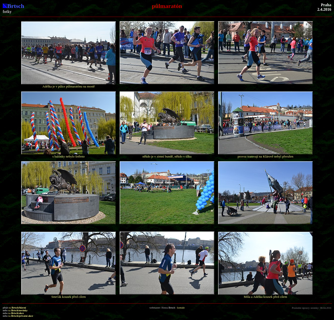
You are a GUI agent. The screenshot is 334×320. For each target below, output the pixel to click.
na (17, 307)
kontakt (181, 307)
